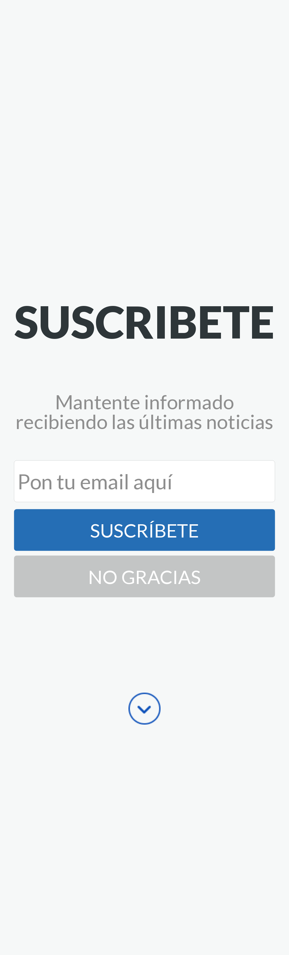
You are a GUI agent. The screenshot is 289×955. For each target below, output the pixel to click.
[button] (144, 321)
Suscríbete (144, 530)
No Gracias (144, 576)
